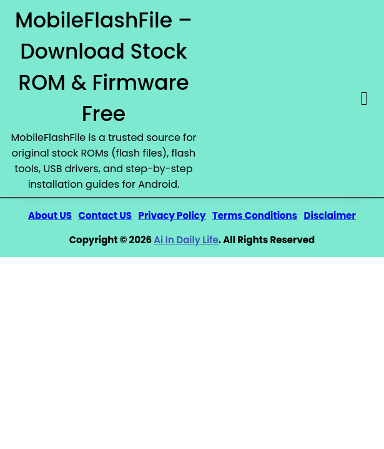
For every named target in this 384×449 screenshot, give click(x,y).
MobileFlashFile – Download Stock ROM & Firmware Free (103, 67)
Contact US (105, 215)
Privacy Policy (172, 215)
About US (50, 215)
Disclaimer (330, 215)
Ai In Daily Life (186, 239)
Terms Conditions (254, 215)
